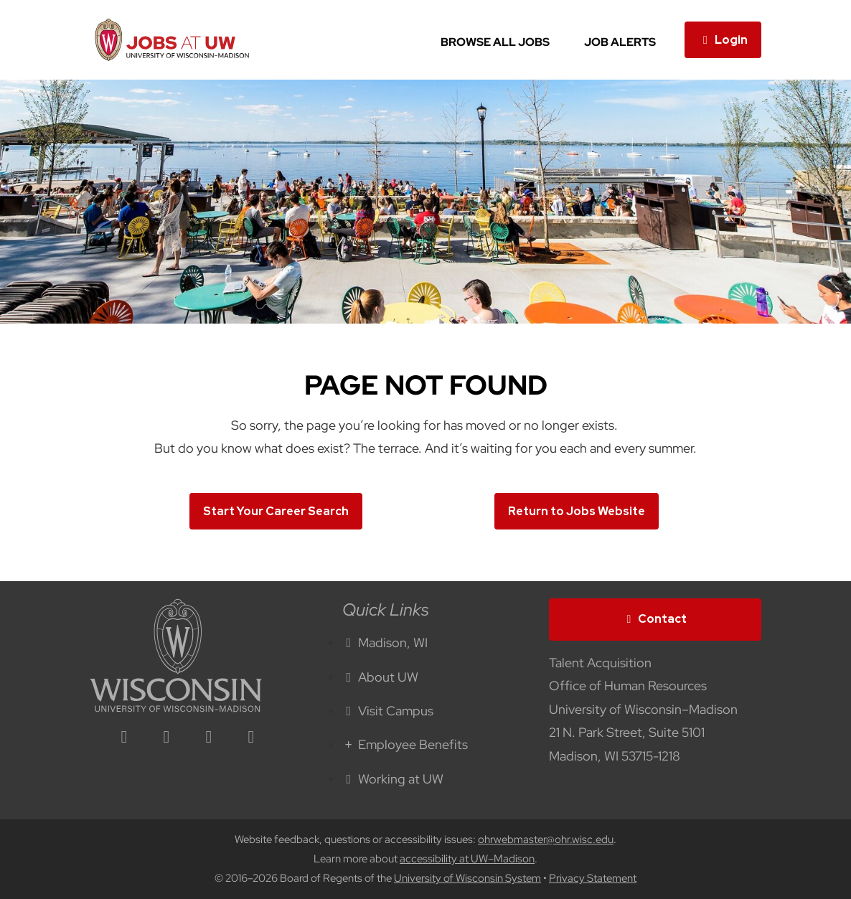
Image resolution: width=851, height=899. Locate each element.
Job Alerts (620, 42)
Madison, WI (385, 642)
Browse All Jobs (495, 42)
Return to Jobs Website (576, 511)
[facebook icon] (166, 738)
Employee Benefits (405, 744)
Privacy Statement (592, 878)
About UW (380, 677)
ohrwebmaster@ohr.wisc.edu (545, 839)
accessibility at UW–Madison (467, 859)
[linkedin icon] (124, 738)
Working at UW (393, 779)
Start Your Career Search (276, 511)
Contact (655, 618)
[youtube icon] (251, 738)
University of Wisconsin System (467, 878)
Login (723, 39)
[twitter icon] (209, 738)
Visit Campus (388, 710)
